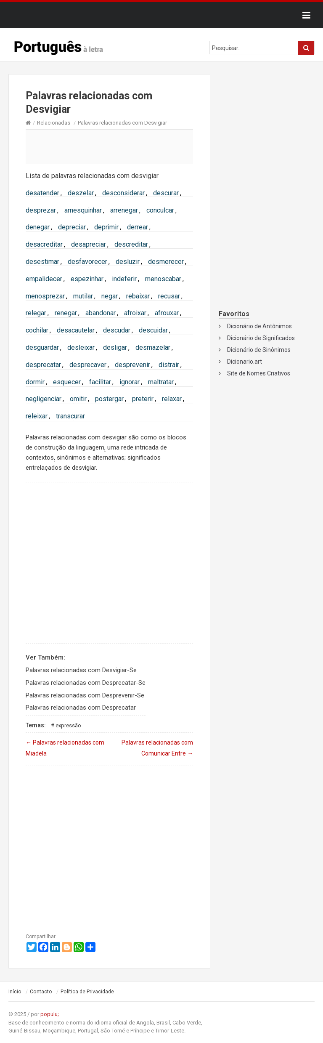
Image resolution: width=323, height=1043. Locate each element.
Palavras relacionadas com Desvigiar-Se (81, 670)
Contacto (41, 992)
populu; (49, 1014)
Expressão (68, 725)
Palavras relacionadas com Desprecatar (81, 707)
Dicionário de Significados (261, 338)
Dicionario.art (244, 361)
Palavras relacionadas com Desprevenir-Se (85, 695)
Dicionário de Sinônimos (259, 349)
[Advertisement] (109, 146)
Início (14, 992)
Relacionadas (53, 123)
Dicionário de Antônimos (259, 326)
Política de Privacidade (87, 992)
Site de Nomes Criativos (258, 373)
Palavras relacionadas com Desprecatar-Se (86, 682)
